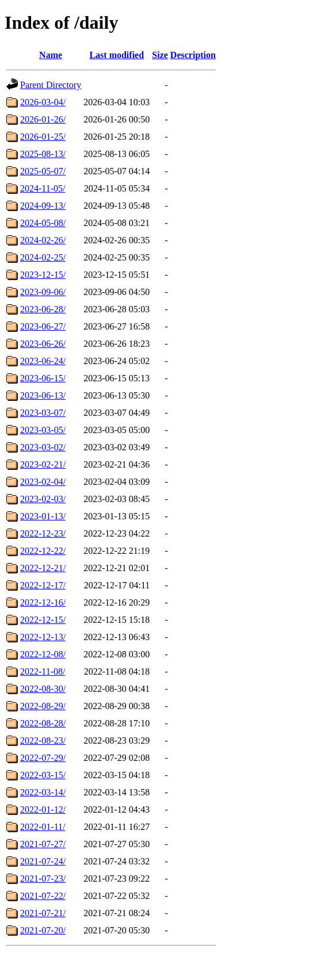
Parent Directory (50, 85)
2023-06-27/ (43, 326)
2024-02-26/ (43, 240)
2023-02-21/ (43, 464)
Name (50, 55)
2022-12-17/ (43, 585)
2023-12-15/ (43, 275)
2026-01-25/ (43, 136)
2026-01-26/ (43, 119)
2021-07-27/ (43, 844)
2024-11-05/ (43, 188)
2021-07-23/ (43, 878)
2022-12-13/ (43, 637)
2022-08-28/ (43, 723)
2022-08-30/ (43, 689)
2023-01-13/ (43, 516)
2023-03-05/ (43, 430)
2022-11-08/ (43, 671)
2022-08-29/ (43, 706)
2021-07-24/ (43, 861)
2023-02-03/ (43, 499)
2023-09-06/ (43, 292)
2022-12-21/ (43, 568)
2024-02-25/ (43, 257)
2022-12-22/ (43, 551)
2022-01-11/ (43, 827)
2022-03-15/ (43, 775)
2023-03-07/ (43, 413)
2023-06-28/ (43, 309)
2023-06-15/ (43, 378)
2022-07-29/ (43, 758)
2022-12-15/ (43, 620)
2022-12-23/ (43, 533)
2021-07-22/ (43, 896)
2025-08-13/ (43, 154)
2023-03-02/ (43, 447)
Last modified (116, 55)
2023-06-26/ (43, 344)
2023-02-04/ (43, 482)
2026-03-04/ (43, 102)
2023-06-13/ (43, 395)
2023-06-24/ (43, 361)
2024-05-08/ (43, 223)
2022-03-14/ (43, 792)
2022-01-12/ (43, 809)
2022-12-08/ (43, 654)
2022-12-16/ (43, 602)
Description (193, 55)
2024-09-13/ (43, 205)
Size (160, 55)
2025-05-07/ (43, 171)
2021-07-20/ (43, 930)
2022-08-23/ (43, 740)
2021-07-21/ (43, 913)
